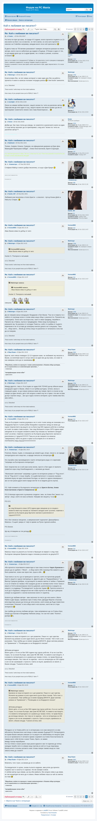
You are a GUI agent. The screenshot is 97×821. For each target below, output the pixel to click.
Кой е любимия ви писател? (20, 25)
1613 (74, 59)
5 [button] (89, 29)
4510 (74, 123)
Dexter (70, 119)
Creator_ (70, 55)
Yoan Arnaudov (52, 812)
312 (74, 228)
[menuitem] (23, 16)
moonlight (71, 107)
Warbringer (71, 72)
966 (74, 182)
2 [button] (80, 29)
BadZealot (71, 149)
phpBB (45, 810)
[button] (75, 29)
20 (74, 213)
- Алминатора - (72, 180)
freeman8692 (72, 225)
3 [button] (83, 29)
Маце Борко (71, 349)
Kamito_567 (71, 210)
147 (74, 151)
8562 (74, 352)
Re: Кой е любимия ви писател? (22, 33)
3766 (74, 75)
